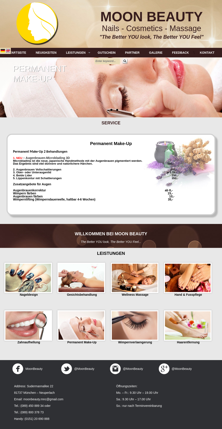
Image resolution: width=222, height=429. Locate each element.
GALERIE (155, 52)
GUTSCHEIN (107, 52)
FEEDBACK (180, 52)
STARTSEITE (17, 52)
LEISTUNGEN (75, 52)
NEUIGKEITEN (46, 52)
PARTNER (132, 52)
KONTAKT (207, 52)
